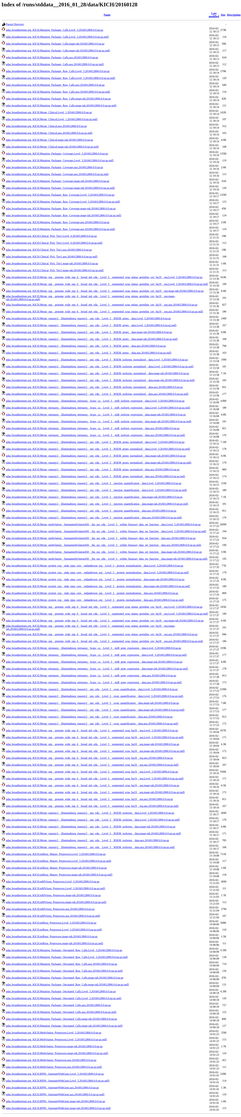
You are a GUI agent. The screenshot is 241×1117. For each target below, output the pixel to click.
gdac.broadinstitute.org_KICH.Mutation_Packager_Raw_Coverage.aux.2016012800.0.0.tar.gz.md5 (60, 229)
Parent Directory (15, 24)
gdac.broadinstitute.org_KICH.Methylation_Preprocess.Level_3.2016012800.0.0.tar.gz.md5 (56, 1039)
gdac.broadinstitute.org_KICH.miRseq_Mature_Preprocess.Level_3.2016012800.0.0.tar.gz (56, 854)
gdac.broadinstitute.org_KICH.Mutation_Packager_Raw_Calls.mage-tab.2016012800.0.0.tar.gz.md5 (61, 105)
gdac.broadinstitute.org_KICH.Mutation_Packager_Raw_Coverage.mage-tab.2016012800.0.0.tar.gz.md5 (63, 215)
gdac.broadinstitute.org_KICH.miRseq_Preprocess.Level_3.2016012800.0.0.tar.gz (51, 922)
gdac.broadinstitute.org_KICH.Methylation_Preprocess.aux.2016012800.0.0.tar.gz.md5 (54, 1066)
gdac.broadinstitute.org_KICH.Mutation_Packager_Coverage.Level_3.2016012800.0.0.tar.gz (57, 153)
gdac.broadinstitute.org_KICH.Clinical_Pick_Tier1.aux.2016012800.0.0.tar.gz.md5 (51, 256)
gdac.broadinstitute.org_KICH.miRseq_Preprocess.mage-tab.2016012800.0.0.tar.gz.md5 (54, 943)
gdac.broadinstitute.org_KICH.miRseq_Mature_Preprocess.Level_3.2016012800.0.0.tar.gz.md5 (58, 860)
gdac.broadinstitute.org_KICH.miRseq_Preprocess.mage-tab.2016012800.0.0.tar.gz (52, 936)
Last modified (214, 15)
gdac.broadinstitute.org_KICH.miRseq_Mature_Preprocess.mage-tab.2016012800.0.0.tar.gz (56, 867)
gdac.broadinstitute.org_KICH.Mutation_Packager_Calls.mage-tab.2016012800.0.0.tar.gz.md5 (58, 50)
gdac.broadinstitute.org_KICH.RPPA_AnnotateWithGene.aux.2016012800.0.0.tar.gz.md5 (55, 1094)
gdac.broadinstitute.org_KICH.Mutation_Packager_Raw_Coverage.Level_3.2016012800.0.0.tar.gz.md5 (63, 201)
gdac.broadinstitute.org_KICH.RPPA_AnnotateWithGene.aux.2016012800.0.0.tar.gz (52, 1087)
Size (223, 14)
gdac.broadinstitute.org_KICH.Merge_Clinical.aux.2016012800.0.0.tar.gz (46, 126)
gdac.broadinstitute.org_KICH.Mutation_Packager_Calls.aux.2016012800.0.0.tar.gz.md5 (55, 64)
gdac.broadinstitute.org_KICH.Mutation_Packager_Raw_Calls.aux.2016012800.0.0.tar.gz (55, 84)
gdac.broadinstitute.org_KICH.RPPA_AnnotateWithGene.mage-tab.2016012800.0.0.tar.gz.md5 (58, 1108)
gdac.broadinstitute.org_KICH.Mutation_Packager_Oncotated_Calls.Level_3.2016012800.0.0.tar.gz (61, 991)
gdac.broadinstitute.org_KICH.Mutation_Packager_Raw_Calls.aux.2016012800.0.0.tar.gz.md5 (58, 91)
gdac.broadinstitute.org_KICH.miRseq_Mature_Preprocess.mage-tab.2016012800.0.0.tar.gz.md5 (59, 874)
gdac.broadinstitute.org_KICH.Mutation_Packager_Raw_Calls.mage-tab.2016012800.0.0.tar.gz (58, 98)
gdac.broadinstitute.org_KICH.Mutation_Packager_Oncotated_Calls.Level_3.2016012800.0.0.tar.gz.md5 (63, 998)
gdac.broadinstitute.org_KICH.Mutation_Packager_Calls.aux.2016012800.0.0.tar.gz (52, 57)
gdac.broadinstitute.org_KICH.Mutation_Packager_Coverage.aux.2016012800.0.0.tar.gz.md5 (57, 174)
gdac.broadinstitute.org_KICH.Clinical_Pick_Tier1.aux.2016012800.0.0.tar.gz (49, 249)
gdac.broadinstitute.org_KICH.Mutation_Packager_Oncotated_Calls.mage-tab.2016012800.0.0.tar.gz (61, 1018)
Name (107, 14)
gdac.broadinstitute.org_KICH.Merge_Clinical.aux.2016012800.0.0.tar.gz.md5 (49, 133)
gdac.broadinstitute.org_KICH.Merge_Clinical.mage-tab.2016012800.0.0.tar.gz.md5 (52, 146)
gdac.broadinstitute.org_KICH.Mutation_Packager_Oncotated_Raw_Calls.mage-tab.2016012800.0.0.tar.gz (64, 977)
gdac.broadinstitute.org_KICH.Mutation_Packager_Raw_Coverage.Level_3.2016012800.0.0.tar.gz (60, 194)
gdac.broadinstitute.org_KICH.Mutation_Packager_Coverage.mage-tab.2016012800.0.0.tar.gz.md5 (60, 187)
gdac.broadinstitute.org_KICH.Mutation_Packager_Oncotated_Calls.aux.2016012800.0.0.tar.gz (58, 1005)
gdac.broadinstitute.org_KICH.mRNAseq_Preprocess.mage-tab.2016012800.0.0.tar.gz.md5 (56, 902)
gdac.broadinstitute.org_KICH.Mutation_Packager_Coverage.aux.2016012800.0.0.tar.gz (54, 167)
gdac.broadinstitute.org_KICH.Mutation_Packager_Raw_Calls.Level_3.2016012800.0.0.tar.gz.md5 (60, 78)
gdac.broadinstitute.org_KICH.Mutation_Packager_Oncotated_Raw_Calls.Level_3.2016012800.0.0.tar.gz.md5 (67, 957)
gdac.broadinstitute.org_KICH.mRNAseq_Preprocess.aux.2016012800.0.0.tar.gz (50, 909)
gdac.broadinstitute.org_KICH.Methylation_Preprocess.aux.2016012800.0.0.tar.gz (51, 1060)
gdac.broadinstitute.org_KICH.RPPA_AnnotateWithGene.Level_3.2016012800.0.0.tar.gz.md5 (58, 1080)
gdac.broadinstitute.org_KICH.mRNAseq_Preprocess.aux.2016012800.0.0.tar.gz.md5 (53, 915)
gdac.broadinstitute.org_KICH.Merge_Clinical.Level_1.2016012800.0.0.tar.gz (49, 112)
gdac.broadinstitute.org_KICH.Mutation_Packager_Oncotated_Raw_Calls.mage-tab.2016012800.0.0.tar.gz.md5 (67, 984)
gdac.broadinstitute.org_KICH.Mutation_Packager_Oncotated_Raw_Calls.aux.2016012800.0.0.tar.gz (61, 963)
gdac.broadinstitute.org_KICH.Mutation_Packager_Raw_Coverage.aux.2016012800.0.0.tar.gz (57, 222)
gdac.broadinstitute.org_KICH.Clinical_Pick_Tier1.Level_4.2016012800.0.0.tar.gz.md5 (54, 242)
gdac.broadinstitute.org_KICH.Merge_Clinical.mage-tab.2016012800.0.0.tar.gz (49, 139)
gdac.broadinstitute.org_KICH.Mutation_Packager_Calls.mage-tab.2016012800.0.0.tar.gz (55, 43)
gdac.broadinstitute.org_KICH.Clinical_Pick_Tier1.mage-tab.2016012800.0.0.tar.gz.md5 (55, 270)
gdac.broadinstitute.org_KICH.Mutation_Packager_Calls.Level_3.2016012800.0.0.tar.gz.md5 (57, 36)
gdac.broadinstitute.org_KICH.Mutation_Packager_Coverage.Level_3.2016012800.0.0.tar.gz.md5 (60, 160)
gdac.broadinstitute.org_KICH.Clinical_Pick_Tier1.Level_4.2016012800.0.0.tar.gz (51, 236)
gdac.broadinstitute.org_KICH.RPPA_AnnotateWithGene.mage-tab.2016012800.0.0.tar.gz (55, 1101)
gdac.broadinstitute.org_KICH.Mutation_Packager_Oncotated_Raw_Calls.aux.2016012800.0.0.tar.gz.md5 (64, 970)
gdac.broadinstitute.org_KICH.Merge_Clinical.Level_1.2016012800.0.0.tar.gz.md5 (51, 119)
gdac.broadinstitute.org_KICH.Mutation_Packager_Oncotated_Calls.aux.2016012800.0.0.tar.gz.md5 (61, 1012)
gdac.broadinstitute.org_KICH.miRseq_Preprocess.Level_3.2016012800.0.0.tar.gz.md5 (54, 929)
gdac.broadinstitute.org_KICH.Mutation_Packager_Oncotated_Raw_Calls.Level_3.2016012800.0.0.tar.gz (64, 950)
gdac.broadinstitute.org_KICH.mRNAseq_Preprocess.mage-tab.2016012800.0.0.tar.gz (53, 895)
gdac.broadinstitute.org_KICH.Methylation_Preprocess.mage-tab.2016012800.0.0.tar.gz (54, 1046)
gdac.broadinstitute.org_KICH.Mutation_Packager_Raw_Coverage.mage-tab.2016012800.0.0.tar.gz (61, 208)
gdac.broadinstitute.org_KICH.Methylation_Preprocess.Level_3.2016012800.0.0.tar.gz (53, 1032)
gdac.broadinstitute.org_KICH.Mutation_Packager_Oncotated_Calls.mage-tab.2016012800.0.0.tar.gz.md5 (64, 1025)
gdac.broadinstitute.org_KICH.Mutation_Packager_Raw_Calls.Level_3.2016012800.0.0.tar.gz (58, 71)
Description (233, 14)
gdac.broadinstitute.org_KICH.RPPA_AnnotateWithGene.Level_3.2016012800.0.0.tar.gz (55, 1073)
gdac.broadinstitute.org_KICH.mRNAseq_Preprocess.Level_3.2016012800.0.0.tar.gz (53, 881)
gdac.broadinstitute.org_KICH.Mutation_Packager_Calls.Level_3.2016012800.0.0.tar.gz (54, 30)
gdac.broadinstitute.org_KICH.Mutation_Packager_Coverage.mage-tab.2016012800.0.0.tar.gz (57, 181)
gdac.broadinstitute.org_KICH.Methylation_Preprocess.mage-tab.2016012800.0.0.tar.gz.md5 (57, 1053)
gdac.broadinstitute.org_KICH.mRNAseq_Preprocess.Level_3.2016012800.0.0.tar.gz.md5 (55, 888)
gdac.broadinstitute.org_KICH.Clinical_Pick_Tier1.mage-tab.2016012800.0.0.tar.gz (52, 263)
